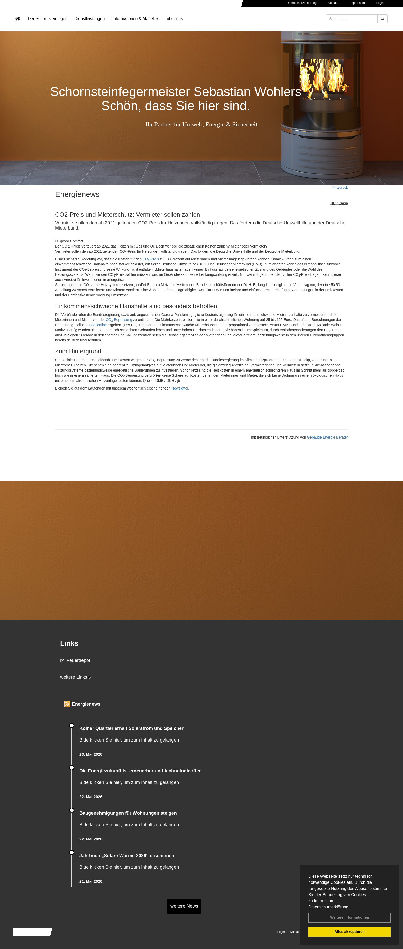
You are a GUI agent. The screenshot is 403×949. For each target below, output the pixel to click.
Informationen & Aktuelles (135, 19)
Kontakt (333, 3)
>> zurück (340, 187)
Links (69, 643)
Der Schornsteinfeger (47, 19)
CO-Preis (151, 259)
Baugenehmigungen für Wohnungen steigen (128, 813)
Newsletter (179, 388)
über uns (175, 19)
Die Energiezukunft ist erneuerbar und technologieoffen (140, 770)
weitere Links (75, 677)
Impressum (324, 901)
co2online (99, 325)
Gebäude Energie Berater (327, 437)
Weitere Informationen (349, 917)
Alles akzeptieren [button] (349, 931)
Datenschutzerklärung (328, 907)
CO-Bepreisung (119, 320)
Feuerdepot (75, 660)
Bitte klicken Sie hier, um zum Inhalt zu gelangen (129, 740)
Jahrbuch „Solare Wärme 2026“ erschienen (126, 855)
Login (380, 3)
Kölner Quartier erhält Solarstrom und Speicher (131, 728)
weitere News (184, 906)
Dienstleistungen (89, 19)
